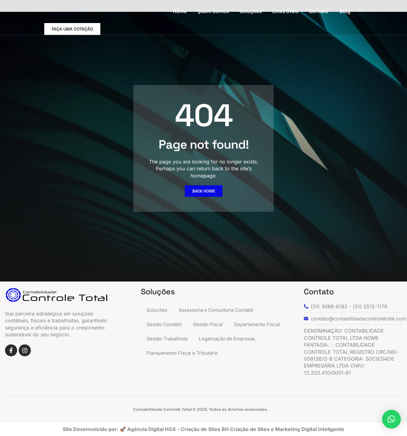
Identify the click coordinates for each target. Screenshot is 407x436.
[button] (391, 419)
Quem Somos (213, 11)
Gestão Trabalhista (228, 339)
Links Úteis (285, 11)
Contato (318, 11)
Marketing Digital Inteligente (309, 429)
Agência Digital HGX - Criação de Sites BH (178, 429)
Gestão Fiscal (211, 324)
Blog (344, 11)
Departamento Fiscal (170, 339)
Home (180, 11)
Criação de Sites (250, 429)
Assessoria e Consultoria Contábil (218, 310)
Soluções (250, 11)
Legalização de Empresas (176, 353)
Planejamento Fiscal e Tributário (183, 367)
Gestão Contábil (165, 324)
